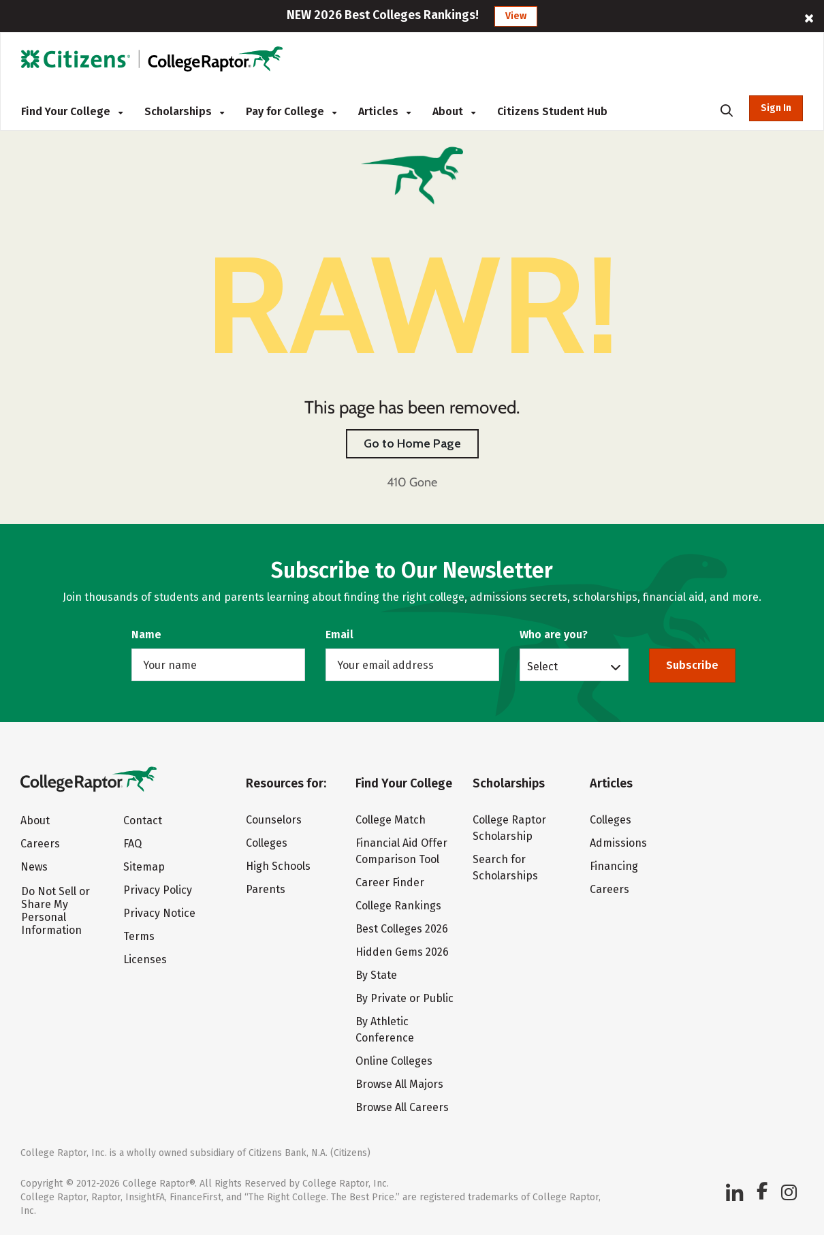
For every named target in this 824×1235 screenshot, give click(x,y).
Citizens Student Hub (552, 111)
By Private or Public (404, 998)
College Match (390, 819)
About (453, 111)
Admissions (618, 843)
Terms (139, 936)
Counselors (274, 819)
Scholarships (184, 111)
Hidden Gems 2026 (402, 951)
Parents (265, 889)
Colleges (266, 843)
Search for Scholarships (505, 867)
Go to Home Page (412, 443)
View (515, 16)
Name (146, 634)
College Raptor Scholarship (509, 828)
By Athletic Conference (384, 1029)
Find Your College (72, 111)
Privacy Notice (159, 913)
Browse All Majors (399, 1084)
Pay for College (291, 111)
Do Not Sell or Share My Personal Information (55, 911)
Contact (142, 820)
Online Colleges (393, 1060)
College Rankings (398, 905)
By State (376, 975)
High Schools (278, 866)
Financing (614, 866)
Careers (40, 843)
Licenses (145, 959)
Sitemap (144, 866)
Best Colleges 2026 (401, 928)
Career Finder (389, 882)
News (34, 866)
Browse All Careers (402, 1107)
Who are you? (554, 634)
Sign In (776, 108)
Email (339, 634)
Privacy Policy (157, 890)
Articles (384, 111)
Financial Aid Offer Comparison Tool (401, 851)
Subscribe (692, 665)
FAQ (132, 843)
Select (542, 666)
